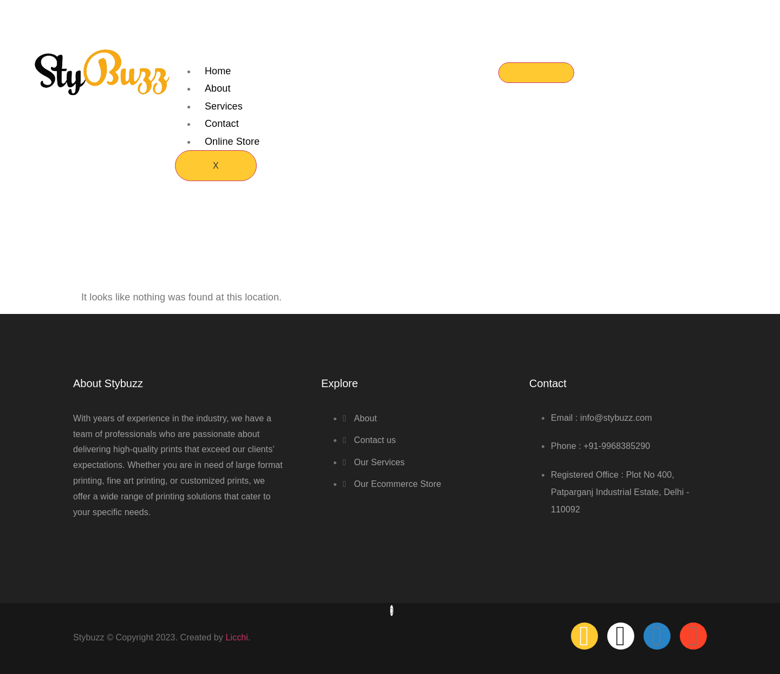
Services (224, 106)
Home (218, 71)
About (218, 88)
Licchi (236, 637)
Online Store (232, 141)
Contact (222, 123)
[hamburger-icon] (536, 72)
